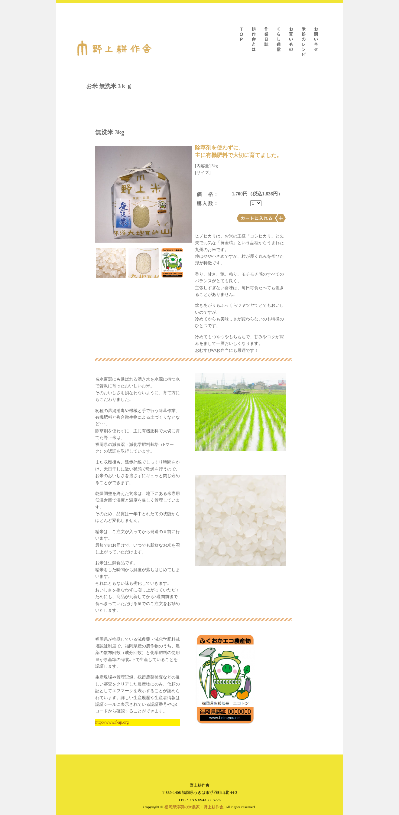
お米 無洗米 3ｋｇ (109, 86)
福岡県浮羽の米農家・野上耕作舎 (193, 807)
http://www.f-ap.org (112, 722)
